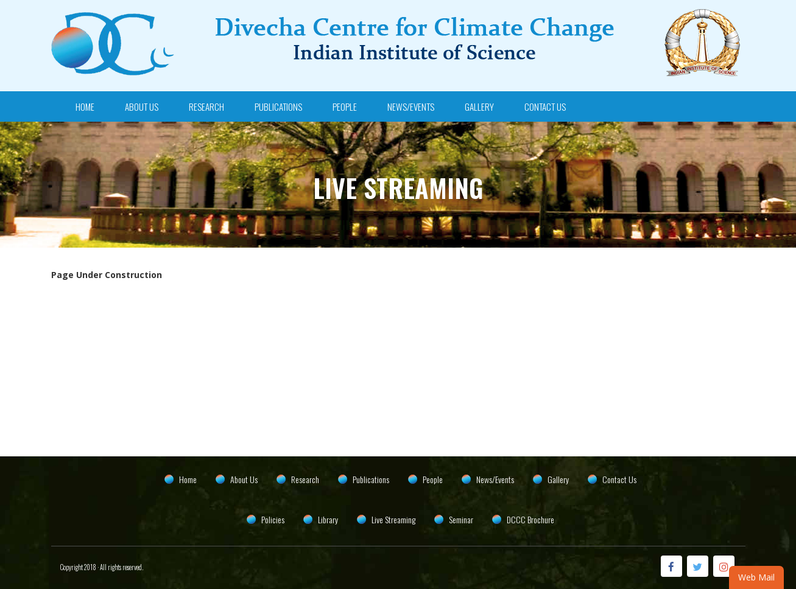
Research (206, 106)
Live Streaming (393, 519)
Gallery (479, 106)
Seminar (461, 519)
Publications (278, 106)
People (345, 106)
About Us (141, 106)
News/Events (410, 106)
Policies (272, 519)
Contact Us (545, 106)
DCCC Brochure (530, 519)
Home (85, 106)
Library (328, 519)
